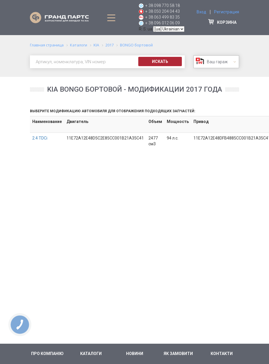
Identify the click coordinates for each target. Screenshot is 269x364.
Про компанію (47, 353)
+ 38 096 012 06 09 (162, 23)
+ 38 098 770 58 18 (162, 5)
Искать (160, 61)
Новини (134, 353)
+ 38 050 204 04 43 (162, 11)
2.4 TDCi (39, 138)
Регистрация (226, 12)
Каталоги (91, 353)
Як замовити (178, 353)
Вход (201, 12)
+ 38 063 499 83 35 (162, 17)
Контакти (222, 353)
